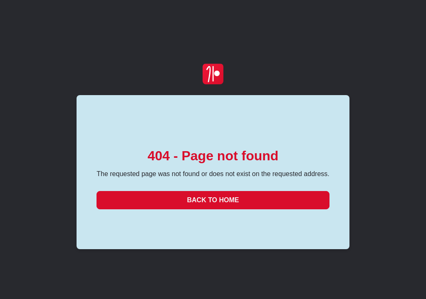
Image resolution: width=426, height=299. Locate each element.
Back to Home (213, 199)
